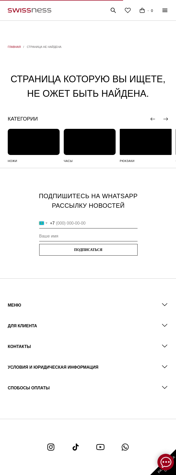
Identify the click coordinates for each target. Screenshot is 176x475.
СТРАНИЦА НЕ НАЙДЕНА (44, 46)
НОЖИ (12, 160)
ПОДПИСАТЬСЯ (88, 250)
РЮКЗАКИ (127, 160)
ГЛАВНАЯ (14, 46)
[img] (34, 142)
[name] (88, 236)
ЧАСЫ (68, 160)
